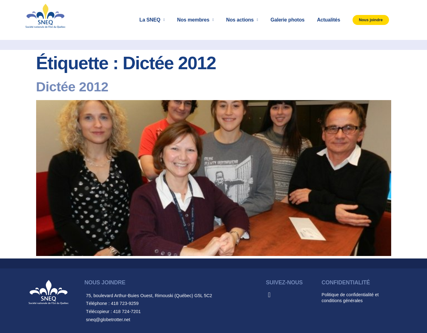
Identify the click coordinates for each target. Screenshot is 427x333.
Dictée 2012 (72, 86)
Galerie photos (287, 19)
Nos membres (195, 20)
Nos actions (242, 20)
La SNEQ (152, 20)
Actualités (328, 19)
